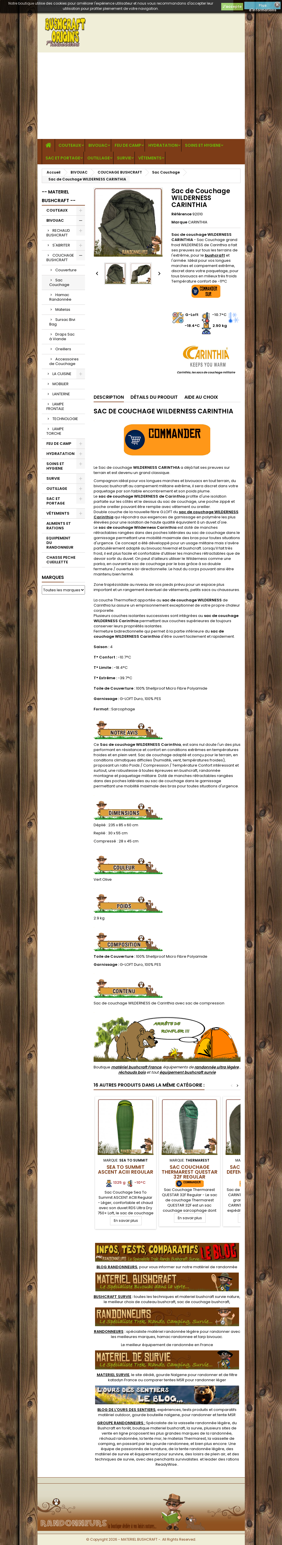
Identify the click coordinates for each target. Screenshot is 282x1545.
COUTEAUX (69, 145)
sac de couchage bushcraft (203, 1302)
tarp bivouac (210, 1336)
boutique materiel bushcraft (159, 1428)
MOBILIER (60, 384)
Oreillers (63, 349)
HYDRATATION (163, 145)
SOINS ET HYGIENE (203, 145)
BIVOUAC (97, 145)
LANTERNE (61, 394)
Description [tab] (109, 397)
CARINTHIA (197, 222)
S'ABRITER (61, 245)
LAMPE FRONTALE (55, 406)
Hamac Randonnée (60, 297)
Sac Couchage (59, 282)
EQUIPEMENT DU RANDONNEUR (59, 542)
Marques (53, 577)
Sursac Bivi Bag (62, 322)
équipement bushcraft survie (188, 1072)
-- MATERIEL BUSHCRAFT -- (58, 196)
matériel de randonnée (215, 1267)
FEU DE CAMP (128, 145)
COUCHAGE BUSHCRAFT (60, 258)
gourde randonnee (170, 1443)
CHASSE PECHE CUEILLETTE (60, 560)
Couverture (66, 270)
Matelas (62, 309)
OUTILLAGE (98, 158)
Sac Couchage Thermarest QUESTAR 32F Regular (189, 1172)
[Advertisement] (141, 95)
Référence (181, 214)
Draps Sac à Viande (62, 337)
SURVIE (124, 158)
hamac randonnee (175, 1336)
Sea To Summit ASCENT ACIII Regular (125, 1169)
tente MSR (226, 1415)
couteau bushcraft (158, 1302)
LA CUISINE (61, 374)
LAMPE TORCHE (55, 431)
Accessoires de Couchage (64, 361)
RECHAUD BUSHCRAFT (58, 233)
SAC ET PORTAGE (63, 158)
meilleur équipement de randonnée (160, 1345)
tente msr (153, 1438)
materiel (209, 1296)
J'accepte (232, 6)
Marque (179, 222)
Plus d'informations (262, 6)
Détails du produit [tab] (154, 397)
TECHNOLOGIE (65, 418)
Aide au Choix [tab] (201, 397)
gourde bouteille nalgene (156, 1415)
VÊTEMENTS (150, 158)
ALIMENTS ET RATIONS (58, 526)
